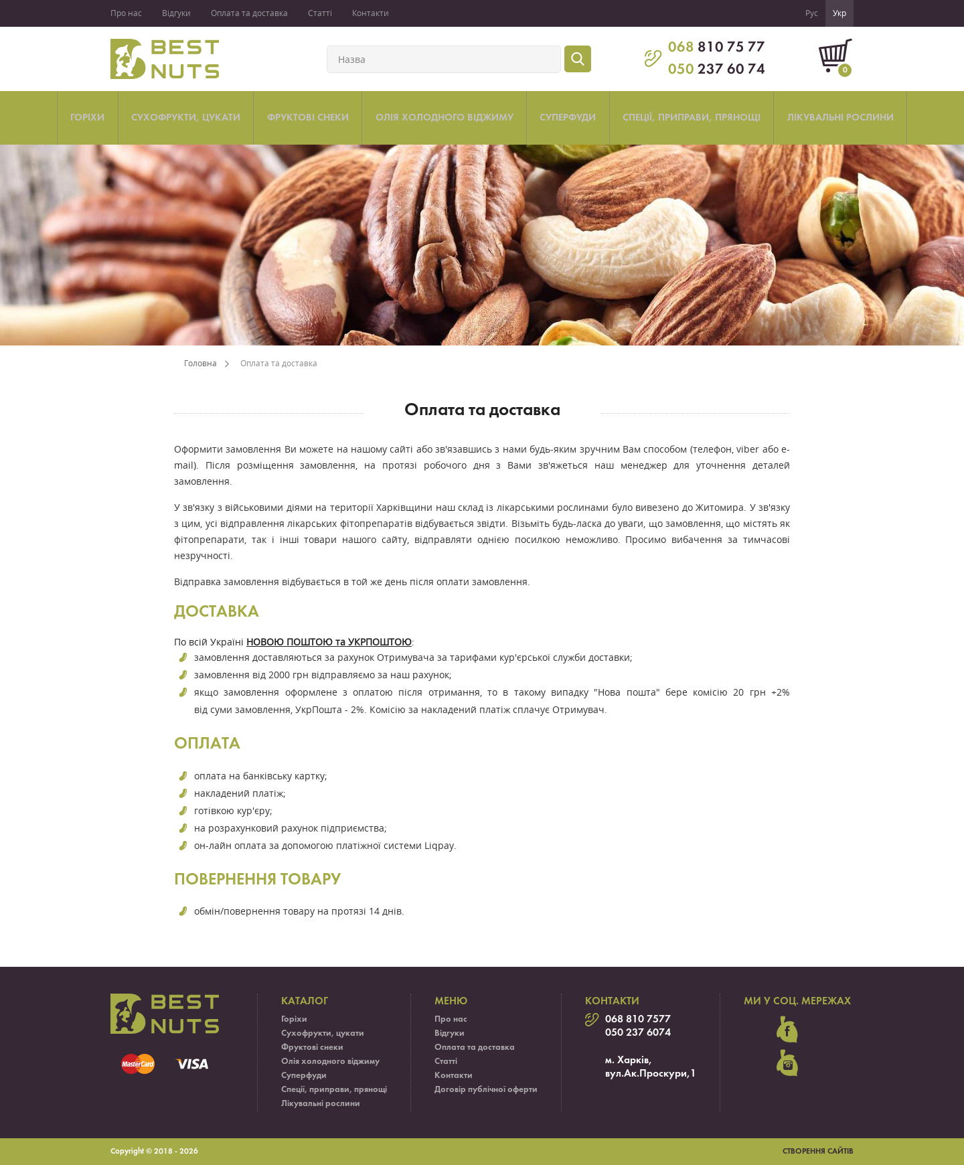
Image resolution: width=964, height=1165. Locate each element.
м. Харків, (628, 1060)
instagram (787, 1063)
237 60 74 (716, 70)
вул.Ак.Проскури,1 (650, 1074)
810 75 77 (716, 48)
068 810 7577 (638, 1019)
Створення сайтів (818, 1152)
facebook (787, 1029)
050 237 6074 (638, 1033)
